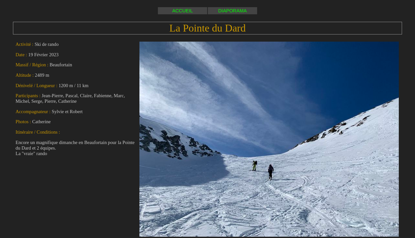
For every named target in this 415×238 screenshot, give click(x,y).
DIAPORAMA (232, 10)
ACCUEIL (182, 10)
